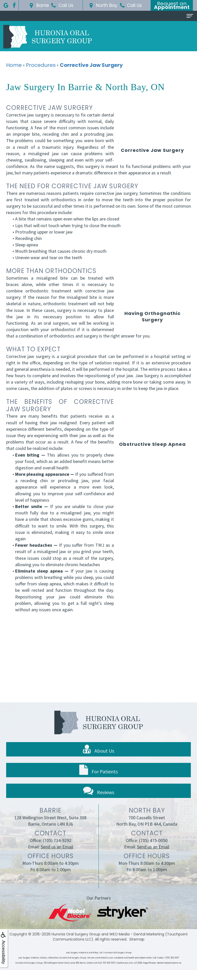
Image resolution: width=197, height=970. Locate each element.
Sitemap (136, 939)
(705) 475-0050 (153, 848)
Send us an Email (57, 854)
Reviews (98, 798)
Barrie (38, 5)
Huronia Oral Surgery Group (76, 934)
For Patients (98, 777)
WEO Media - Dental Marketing (136, 934)
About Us (98, 757)
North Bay (102, 5)
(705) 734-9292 (57, 848)
